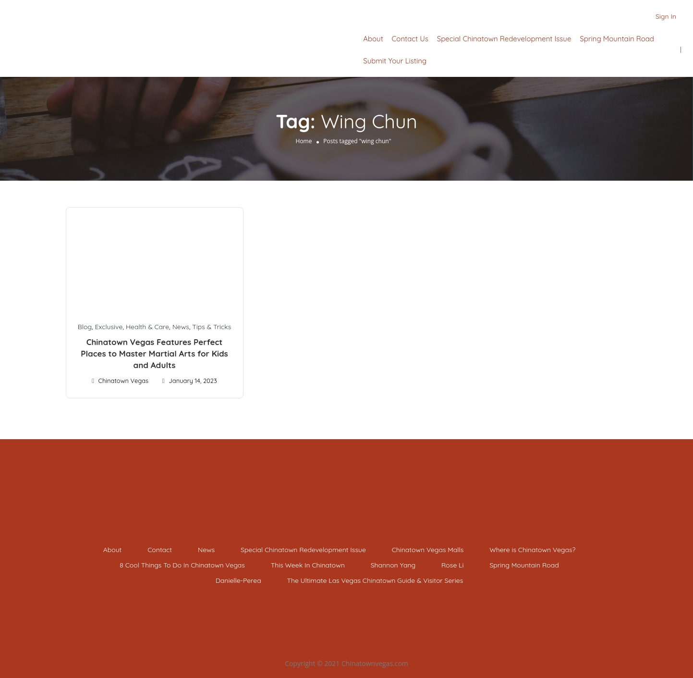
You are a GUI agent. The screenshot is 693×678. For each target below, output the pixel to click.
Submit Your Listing (394, 60)
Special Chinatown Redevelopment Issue (504, 38)
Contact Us (410, 38)
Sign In (666, 16)
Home (304, 141)
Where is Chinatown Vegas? (532, 549)
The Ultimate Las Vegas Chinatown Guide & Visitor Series (375, 580)
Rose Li (452, 565)
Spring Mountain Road (617, 38)
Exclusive (109, 326)
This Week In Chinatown (308, 565)
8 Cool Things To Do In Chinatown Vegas (182, 565)
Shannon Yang (393, 565)
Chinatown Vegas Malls (428, 549)
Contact (159, 549)
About (373, 38)
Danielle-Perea (238, 580)
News (180, 326)
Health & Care (147, 326)
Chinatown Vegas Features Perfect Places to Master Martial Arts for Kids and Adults (154, 353)
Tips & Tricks (211, 326)
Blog (85, 326)
